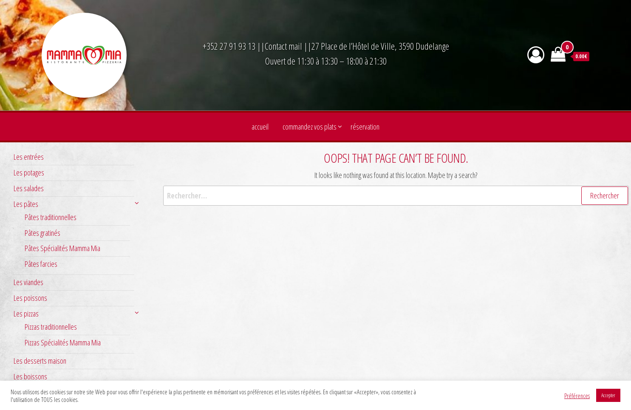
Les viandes (28, 282)
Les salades (29, 188)
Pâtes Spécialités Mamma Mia (62, 248)
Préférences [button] (577, 395)
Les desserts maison (40, 361)
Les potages (29, 172)
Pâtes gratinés (42, 233)
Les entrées (29, 157)
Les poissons (30, 298)
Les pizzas (26, 313)
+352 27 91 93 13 (230, 46)
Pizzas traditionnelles (51, 327)
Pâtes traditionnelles (50, 217)
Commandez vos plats (310, 127)
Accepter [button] (608, 395)
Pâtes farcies (41, 264)
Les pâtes (26, 204)
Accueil (260, 127)
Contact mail (283, 46)
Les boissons (30, 376)
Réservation (365, 127)
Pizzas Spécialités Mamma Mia (63, 342)
